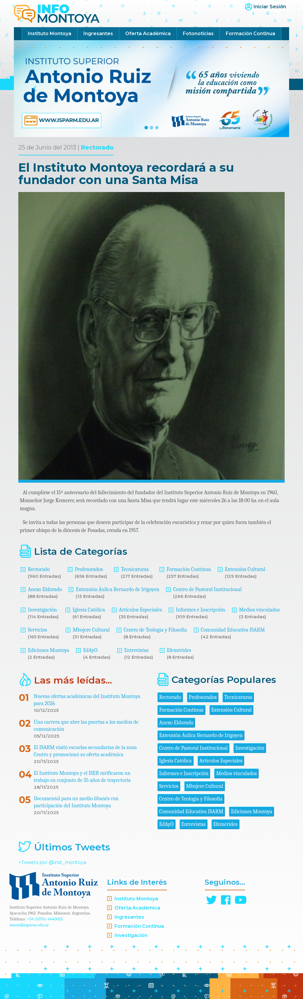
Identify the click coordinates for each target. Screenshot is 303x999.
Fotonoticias (198, 33)
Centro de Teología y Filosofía (155, 630)
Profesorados (89, 569)
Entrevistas (136, 650)
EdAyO (90, 650)
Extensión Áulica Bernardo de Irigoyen (117, 589)
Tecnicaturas (135, 569)
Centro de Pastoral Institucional (207, 589)
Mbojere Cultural (91, 630)
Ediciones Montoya (48, 650)
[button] (34, 88)
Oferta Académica (148, 33)
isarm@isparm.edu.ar (29, 925)
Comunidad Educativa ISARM (233, 630)
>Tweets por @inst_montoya (52, 862)
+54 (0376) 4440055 (45, 919)
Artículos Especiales (140, 610)
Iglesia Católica (88, 610)
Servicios (37, 630)
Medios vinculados (259, 610)
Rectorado (97, 147)
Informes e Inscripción (200, 610)
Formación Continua (250, 33)
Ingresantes (98, 33)
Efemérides (179, 650)
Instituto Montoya (49, 33)
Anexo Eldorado (45, 589)
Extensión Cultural (245, 569)
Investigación (42, 610)
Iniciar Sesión (270, 6)
